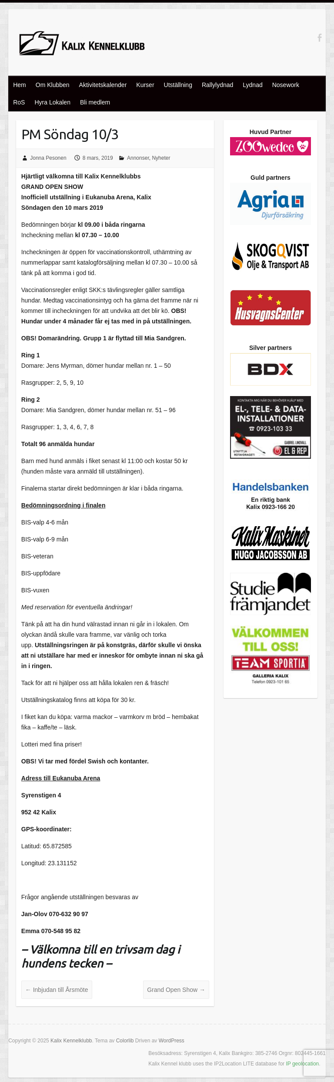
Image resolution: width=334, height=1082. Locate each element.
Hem (19, 84)
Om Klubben (53, 84)
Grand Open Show (176, 989)
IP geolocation (302, 1064)
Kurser (145, 84)
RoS (19, 102)
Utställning (178, 84)
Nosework (285, 84)
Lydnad (252, 84)
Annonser (138, 158)
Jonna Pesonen (48, 158)
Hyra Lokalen (52, 102)
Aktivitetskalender (103, 84)
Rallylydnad (217, 84)
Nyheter (161, 158)
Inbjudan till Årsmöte (56, 989)
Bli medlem (95, 102)
